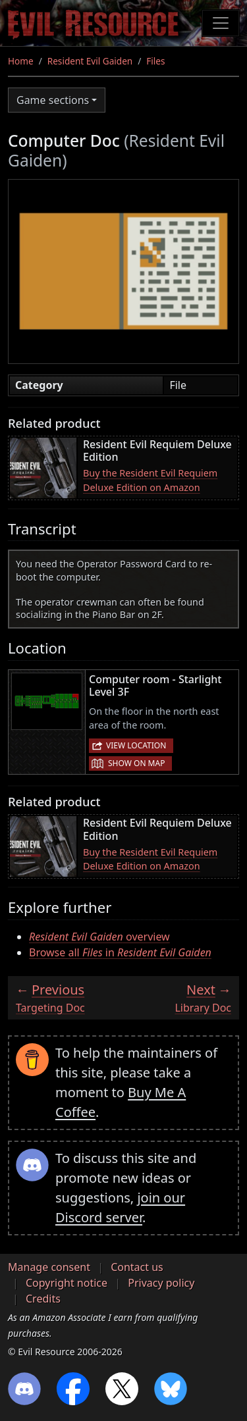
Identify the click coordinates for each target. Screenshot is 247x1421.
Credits (43, 1298)
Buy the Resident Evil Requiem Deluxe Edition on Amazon (150, 480)
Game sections (52, 100)
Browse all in (120, 952)
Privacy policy (161, 1283)
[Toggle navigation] (220, 23)
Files (155, 61)
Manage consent (49, 1267)
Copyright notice (66, 1283)
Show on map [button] (136, 763)
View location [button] (136, 745)
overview (99, 936)
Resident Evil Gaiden (89, 61)
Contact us (137, 1267)
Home (21, 61)
